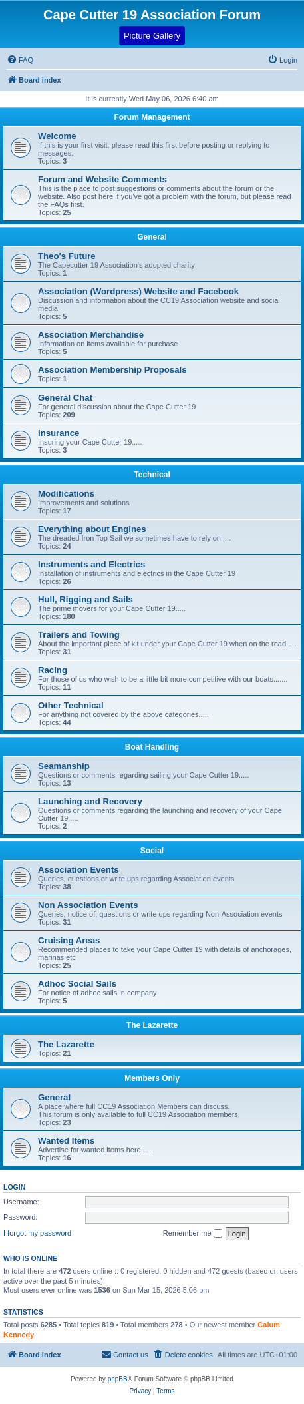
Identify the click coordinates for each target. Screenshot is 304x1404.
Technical (152, 474)
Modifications (66, 494)
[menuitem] (282, 60)
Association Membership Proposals (112, 370)
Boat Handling (152, 747)
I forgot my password (37, 1233)
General (152, 237)
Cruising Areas (69, 940)
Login (14, 1187)
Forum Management (152, 117)
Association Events (78, 870)
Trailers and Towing (79, 635)
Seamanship (64, 766)
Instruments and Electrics (91, 564)
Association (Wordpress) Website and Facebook (138, 291)
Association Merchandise (91, 335)
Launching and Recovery (90, 801)
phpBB (118, 1379)
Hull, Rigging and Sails (85, 599)
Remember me (192, 1233)
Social (152, 850)
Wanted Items (66, 1141)
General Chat (65, 398)
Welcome (57, 136)
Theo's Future (67, 256)
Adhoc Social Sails (77, 984)
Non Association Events (88, 905)
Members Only (152, 1078)
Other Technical (71, 705)
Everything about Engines (92, 529)
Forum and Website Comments (102, 179)
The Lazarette (152, 1025)
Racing (52, 670)
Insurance (58, 433)
